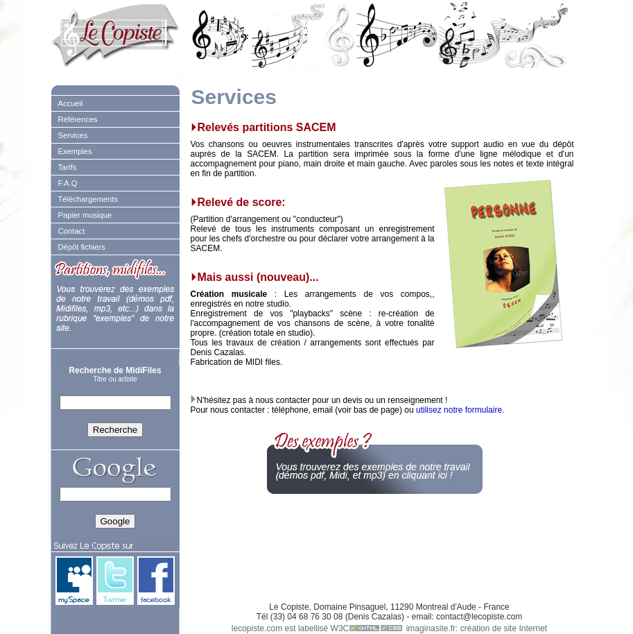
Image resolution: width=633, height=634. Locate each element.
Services (73, 135)
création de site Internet (503, 628)
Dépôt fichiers (81, 247)
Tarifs (67, 167)
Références (78, 119)
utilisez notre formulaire (459, 410)
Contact (71, 231)
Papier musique (85, 215)
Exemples (75, 151)
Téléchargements (88, 199)
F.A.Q (68, 183)
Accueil (70, 103)
